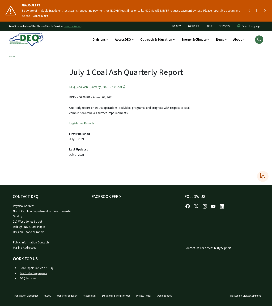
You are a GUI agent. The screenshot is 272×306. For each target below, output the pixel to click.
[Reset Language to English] (238, 26)
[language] (252, 26)
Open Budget (164, 296)
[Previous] (249, 11)
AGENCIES (193, 26)
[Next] (265, 11)
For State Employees (33, 273)
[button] (259, 39)
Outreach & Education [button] (156, 39)
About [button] (237, 39)
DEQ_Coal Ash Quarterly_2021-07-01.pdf (97, 87)
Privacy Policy (143, 296)
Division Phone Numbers (28, 232)
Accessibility (89, 296)
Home (12, 56)
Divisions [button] (99, 39)
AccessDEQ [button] (123, 39)
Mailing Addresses (24, 248)
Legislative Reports (81, 123)
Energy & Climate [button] (194, 39)
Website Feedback (67, 296)
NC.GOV (176, 26)
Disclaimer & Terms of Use (116, 296)
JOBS (209, 26)
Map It (41, 227)
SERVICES (224, 26)
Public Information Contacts (31, 242)
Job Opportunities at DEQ (36, 268)
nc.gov (47, 296)
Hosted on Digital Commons (245, 296)
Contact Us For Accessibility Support (208, 248)
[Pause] (257, 11)
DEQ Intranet (28, 278)
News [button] (220, 39)
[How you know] (73, 26)
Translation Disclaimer (26, 296)
